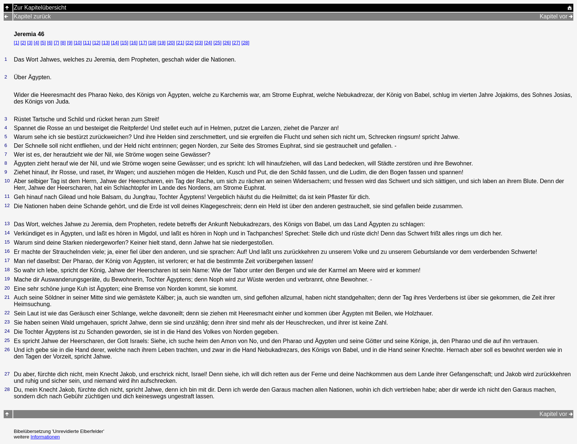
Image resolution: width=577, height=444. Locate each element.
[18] (152, 42)
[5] (43, 42)
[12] (96, 42)
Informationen (45, 437)
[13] (106, 42)
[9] (69, 42)
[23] (199, 42)
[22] (189, 42)
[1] (16, 42)
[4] (36, 42)
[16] (134, 42)
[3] (29, 42)
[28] (245, 42)
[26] (227, 42)
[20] (171, 42)
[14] (115, 42)
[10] (78, 42)
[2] (23, 42)
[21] (180, 42)
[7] (56, 42)
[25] (217, 42)
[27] (236, 42)
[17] (143, 42)
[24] (208, 42)
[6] (49, 42)
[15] (124, 42)
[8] (63, 42)
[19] (161, 42)
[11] (87, 42)
